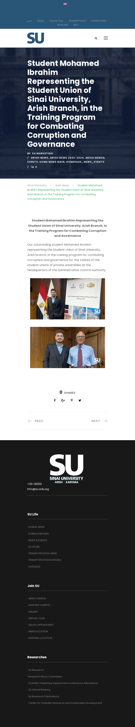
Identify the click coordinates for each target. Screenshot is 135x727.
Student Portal (77, 20)
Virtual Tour (56, 20)
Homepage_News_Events (85, 162)
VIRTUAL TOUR (36, 618)
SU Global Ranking (39, 689)
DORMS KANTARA (38, 533)
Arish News (39, 158)
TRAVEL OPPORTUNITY (41, 625)
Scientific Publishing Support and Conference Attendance (63, 683)
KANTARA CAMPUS (39, 605)
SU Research (36, 670)
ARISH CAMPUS (37, 598)
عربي (29, 20)
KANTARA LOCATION (40, 638)
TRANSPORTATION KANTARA (44, 560)
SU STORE (34, 547)
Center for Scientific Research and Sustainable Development (65, 703)
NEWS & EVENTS (37, 540)
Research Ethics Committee (45, 676)
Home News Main (52, 162)
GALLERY (33, 612)
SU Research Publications (43, 696)
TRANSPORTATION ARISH (42, 553)
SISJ (75, 25)
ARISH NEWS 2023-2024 (67, 158)
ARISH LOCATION (38, 631)
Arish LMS (62, 25)
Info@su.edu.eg (38, 489)
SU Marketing (42, 153)
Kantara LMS (98, 20)
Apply (40, 20)
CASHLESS (34, 566)
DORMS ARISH (36, 527)
